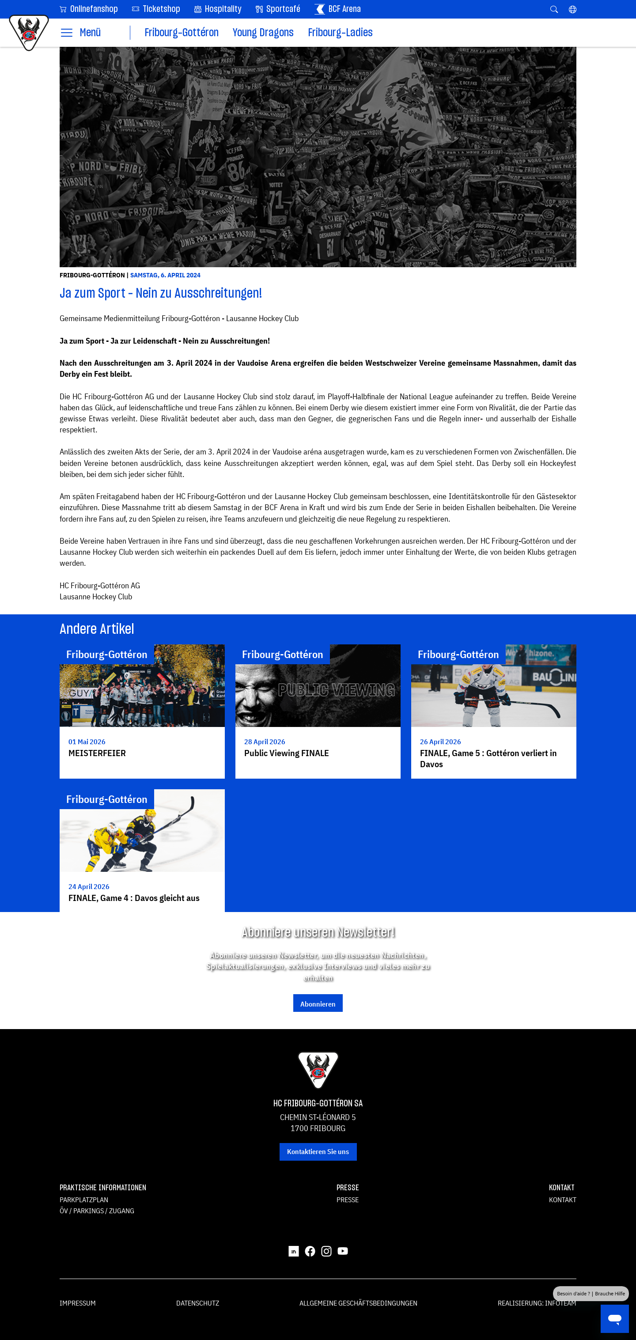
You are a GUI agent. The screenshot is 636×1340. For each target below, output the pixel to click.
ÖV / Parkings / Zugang (97, 1210)
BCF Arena (337, 9)
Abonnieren (318, 1003)
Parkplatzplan (84, 1199)
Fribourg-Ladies (340, 32)
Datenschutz (197, 1302)
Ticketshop (156, 9)
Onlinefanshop (89, 9)
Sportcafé (278, 9)
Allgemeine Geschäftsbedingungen (358, 1302)
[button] (572, 9)
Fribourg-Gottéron (181, 32)
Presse (348, 1199)
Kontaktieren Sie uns (318, 1151)
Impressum (78, 1302)
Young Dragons (263, 32)
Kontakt (562, 1199)
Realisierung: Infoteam (537, 1302)
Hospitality (218, 9)
